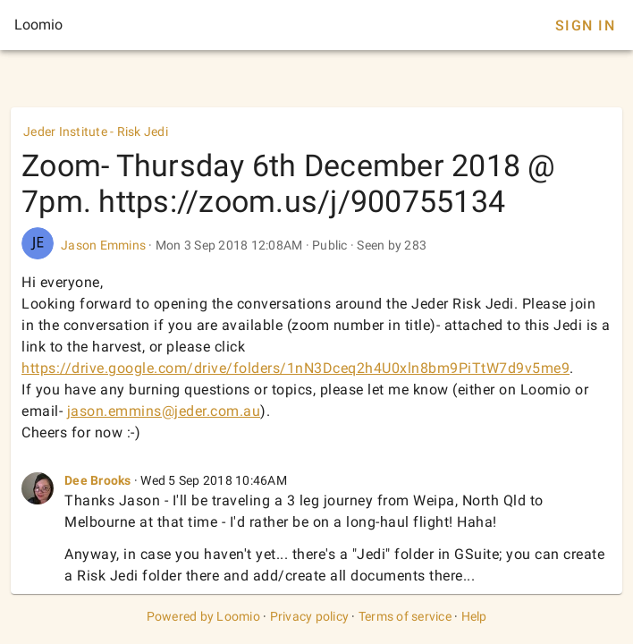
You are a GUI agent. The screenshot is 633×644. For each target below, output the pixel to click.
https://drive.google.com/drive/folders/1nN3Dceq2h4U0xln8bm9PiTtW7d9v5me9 (295, 368)
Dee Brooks (97, 480)
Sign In (585, 25)
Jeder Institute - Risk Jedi (95, 131)
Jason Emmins (103, 245)
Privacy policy (310, 616)
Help (474, 616)
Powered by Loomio (203, 616)
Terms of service (405, 616)
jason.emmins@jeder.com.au (164, 410)
